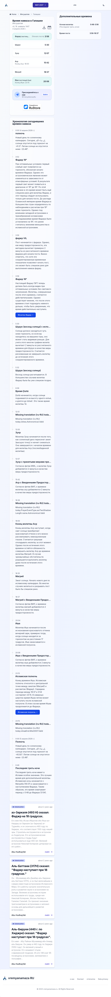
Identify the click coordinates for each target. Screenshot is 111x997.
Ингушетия (24, 14)
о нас (72, 979)
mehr (49, 852)
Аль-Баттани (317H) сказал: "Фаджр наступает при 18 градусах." (31, 869)
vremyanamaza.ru (50, 989)
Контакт (80, 979)
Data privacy (103, 979)
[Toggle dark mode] (103, 5)
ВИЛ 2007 (40, 5)
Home (12, 14)
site (74, 5)
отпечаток (91, 979)
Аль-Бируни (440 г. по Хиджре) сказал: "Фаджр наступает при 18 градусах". (31, 933)
